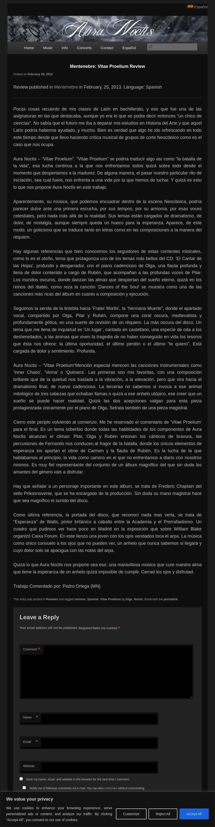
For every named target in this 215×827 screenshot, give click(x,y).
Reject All (163, 814)
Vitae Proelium (110, 599)
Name (30, 717)
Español (201, 7)
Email (30, 742)
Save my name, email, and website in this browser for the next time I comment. (78, 779)
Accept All (194, 814)
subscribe (111, 788)
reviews (80, 599)
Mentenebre (66, 87)
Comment (31, 649)
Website (29, 766)
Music (48, 48)
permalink (171, 599)
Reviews (52, 599)
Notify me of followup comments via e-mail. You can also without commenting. (83, 788)
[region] (107, 809)
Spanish (93, 599)
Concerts (84, 48)
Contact (107, 48)
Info (65, 48)
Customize (131, 814)
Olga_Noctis (134, 599)
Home (29, 48)
